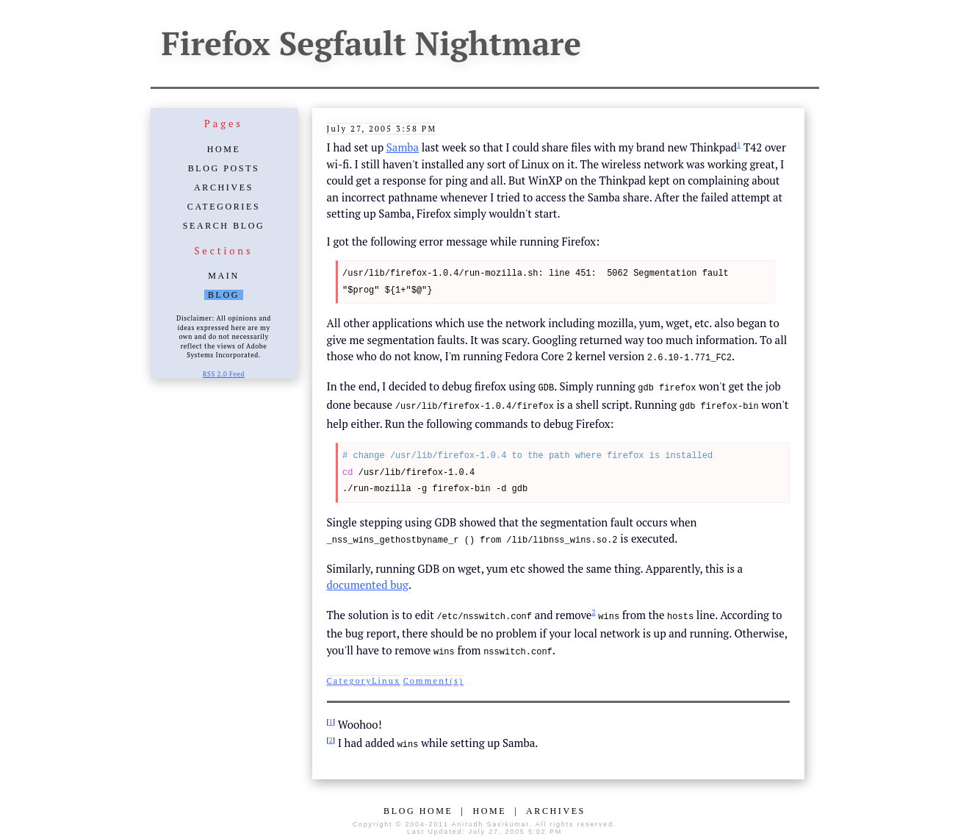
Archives (223, 187)
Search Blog (224, 226)
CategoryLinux (364, 676)
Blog (223, 295)
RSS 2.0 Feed (224, 374)
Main (223, 276)
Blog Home (418, 806)
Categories (223, 206)
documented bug (367, 581)
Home (224, 149)
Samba (402, 147)
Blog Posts (224, 168)
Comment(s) (433, 676)
